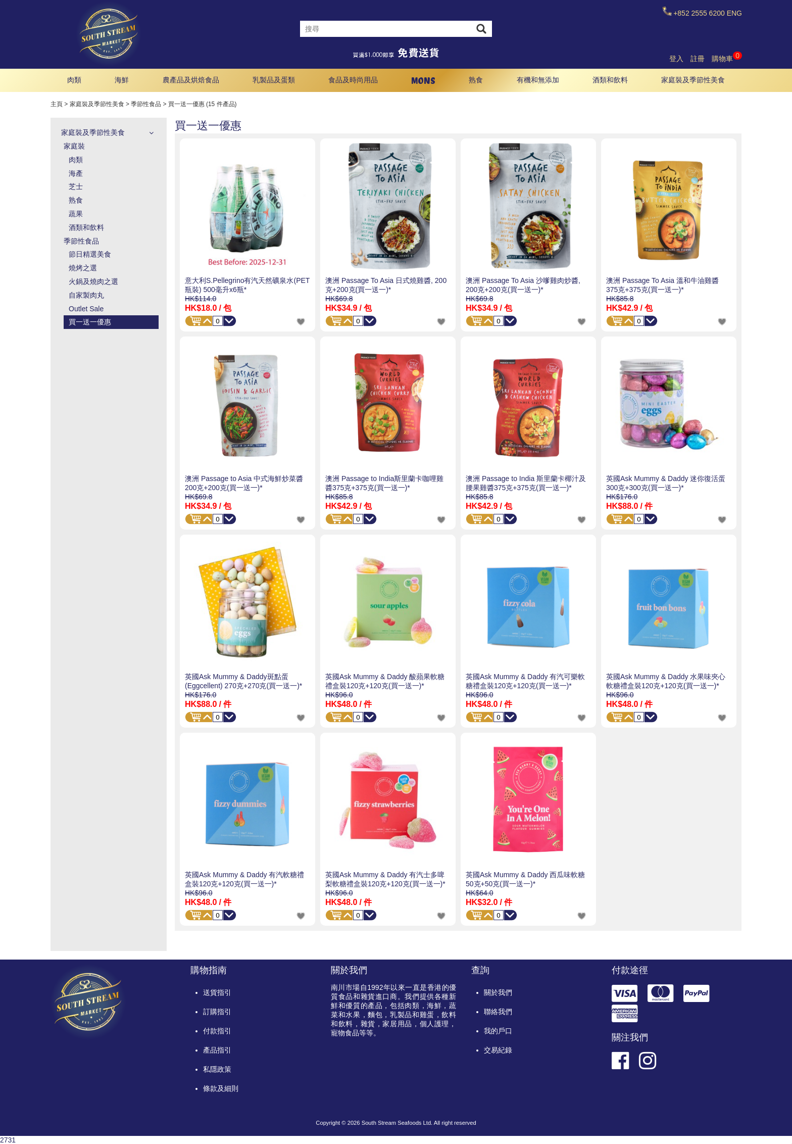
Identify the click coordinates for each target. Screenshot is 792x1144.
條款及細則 (220, 1088)
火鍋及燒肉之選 (93, 281)
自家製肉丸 (86, 295)
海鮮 (122, 80)
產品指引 (217, 1050)
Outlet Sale (86, 309)
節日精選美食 (90, 254)
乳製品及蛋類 (274, 80)
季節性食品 (146, 104)
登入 (676, 59)
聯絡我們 (498, 1012)
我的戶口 (498, 1031)
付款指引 (217, 1031)
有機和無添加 (538, 80)
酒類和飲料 (610, 80)
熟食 (476, 80)
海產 (76, 173)
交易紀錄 (498, 1050)
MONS (423, 80)
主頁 (57, 104)
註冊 (697, 59)
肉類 (74, 80)
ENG (734, 13)
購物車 (727, 59)
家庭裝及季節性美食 (693, 80)
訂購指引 (217, 1012)
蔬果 (76, 214)
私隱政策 (217, 1069)
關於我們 (498, 992)
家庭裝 (74, 146)
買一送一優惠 (90, 322)
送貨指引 (217, 992)
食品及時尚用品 (353, 80)
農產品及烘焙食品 (191, 80)
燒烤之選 (83, 268)
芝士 (76, 186)
